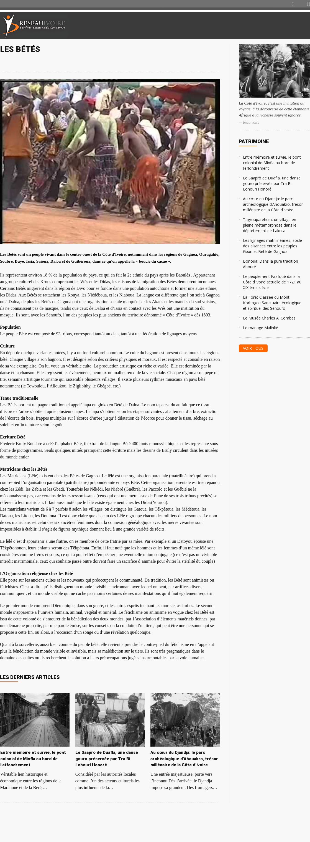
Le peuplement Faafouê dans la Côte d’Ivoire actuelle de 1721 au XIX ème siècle (272, 282)
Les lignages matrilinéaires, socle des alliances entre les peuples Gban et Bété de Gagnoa (272, 246)
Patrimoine (254, 141)
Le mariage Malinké (260, 327)
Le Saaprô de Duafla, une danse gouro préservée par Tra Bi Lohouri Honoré (272, 183)
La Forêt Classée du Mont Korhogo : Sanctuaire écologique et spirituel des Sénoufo (272, 303)
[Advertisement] (244, 25)
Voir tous (253, 348)
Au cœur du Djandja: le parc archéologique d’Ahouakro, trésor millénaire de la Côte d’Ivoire (273, 204)
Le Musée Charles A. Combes (269, 318)
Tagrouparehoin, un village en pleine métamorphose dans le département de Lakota (269, 225)
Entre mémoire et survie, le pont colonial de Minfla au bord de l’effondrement (272, 162)
